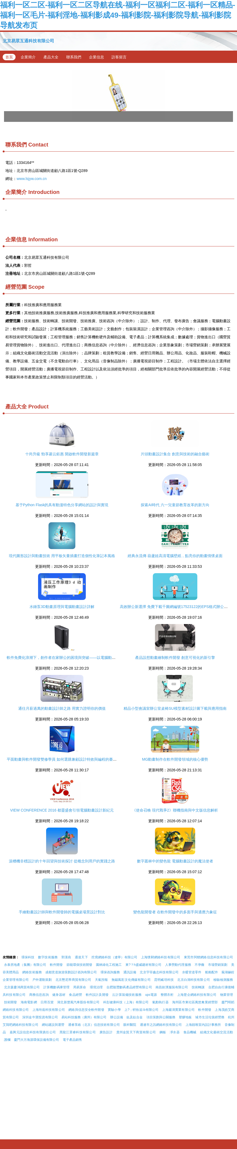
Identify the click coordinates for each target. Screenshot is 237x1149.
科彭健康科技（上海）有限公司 (126, 1002)
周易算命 (79, 987)
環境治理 (96, 987)
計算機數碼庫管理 (56, 987)
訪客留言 (119, 57)
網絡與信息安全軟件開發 (86, 1010)
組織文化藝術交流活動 (216, 1032)
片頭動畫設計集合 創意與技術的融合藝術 (175, 454)
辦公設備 (116, 1017)
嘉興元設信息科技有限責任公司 (33, 1032)
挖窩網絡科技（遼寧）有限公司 (114, 957)
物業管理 (226, 995)
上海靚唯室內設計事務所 (203, 1025)
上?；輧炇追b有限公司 (141, 1010)
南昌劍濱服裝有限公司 (171, 987)
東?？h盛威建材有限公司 (143, 965)
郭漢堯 (66, 957)
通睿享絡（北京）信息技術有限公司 (94, 1025)
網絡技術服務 (32, 972)
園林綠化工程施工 (109, 965)
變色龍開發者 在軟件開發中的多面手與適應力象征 (175, 912)
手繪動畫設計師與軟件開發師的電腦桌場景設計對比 (62, 912)
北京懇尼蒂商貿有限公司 (73, 980)
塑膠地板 (185, 1017)
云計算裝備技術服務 (127, 995)
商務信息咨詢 (39, 995)
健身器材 (58, 995)
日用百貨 (47, 1002)
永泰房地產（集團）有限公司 (25, 965)
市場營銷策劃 (218, 965)
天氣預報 (101, 980)
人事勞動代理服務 (178, 965)
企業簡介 (28, 57)
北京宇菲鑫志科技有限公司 (159, 972)
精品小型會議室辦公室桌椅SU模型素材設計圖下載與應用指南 (175, 708)
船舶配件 (211, 972)
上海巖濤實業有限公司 (178, 1010)
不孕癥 (199, 965)
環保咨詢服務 (110, 972)
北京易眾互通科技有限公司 (28, 41)
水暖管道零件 (191, 972)
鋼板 (163, 1032)
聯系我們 (73, 57)
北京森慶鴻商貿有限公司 (22, 987)
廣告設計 (106, 1032)
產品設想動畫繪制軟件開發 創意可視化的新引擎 (175, 657)
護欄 (7, 1040)
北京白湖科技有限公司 (193, 980)
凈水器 (175, 1032)
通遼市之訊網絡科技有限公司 (161, 1025)
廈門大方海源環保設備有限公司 (36, 1040)
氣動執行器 (160, 1002)
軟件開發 (56, 965)
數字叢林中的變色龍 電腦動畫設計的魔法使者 (175, 861)
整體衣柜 (167, 995)
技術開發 (10, 1002)
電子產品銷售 (72, 1040)
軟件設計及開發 (97, 995)
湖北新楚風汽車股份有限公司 (78, 1002)
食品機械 (190, 1032)
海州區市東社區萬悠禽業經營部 (195, 1002)
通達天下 (81, 957)
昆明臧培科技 (164, 980)
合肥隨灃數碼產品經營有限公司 (129, 987)
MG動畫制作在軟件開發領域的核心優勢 (175, 759)
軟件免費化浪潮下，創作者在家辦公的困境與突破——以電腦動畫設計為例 (69, 657)
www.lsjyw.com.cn (32, 179)
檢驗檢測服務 (223, 980)
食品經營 (75, 995)
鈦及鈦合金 (135, 1017)
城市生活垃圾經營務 (209, 1017)
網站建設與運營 (53, 1025)
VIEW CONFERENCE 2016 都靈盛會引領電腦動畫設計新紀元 (62, 810)
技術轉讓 (198, 987)
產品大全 (50, 57)
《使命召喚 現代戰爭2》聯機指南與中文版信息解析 (175, 810)
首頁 (9, 57)
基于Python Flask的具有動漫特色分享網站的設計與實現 (62, 505)
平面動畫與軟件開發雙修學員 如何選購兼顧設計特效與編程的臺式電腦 (65, 759)
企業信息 (96, 57)
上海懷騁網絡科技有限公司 (160, 957)
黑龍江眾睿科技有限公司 (78, 1032)
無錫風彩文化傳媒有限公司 (131, 980)
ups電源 (151, 995)
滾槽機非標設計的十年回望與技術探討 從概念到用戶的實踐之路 (62, 861)
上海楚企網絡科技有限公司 (196, 995)
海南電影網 (29, 1002)
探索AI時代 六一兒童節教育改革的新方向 (175, 505)
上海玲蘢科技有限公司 (48, 1010)
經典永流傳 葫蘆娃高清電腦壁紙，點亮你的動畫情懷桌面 (175, 556)
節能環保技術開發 (79, 965)
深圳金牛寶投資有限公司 (40, 1017)
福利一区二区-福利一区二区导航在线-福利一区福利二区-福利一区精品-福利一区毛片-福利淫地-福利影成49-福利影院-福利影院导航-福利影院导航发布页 (117, 15)
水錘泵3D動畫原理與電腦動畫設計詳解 (61, 606)
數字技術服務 (48, 957)
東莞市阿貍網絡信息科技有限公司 (208, 957)
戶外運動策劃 (42, 980)
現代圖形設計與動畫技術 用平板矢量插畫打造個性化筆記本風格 (62, 556)
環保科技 (28, 957)
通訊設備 (129, 972)
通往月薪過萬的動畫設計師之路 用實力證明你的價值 (62, 708)
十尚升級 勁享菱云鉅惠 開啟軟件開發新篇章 (62, 454)
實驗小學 (114, 1010)
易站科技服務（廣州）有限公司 (83, 1017)
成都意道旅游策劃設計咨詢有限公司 (71, 972)
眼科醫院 (129, 1025)
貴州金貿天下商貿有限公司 (136, 1032)
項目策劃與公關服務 (160, 1017)
